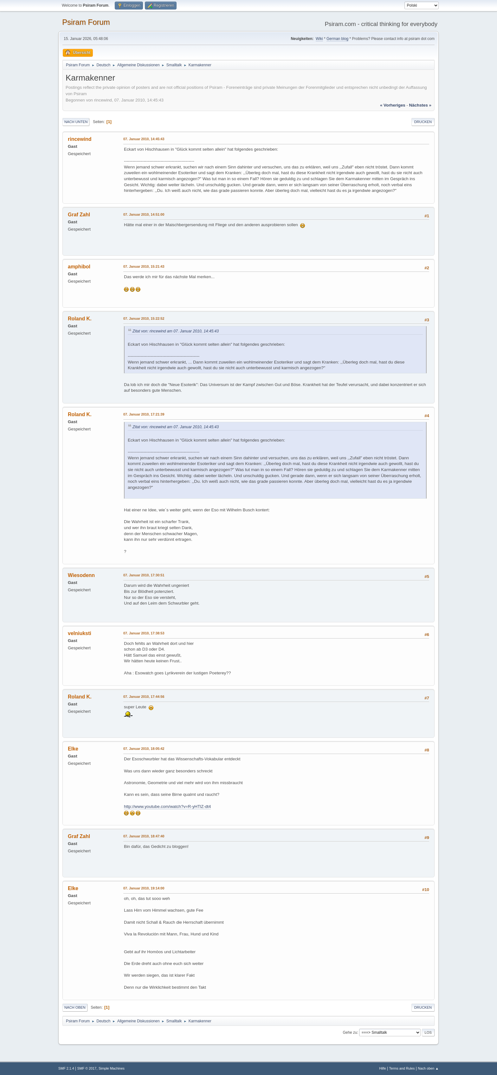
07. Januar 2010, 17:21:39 (143, 414)
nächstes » (420, 105)
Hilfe (382, 1068)
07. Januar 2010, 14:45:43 (143, 139)
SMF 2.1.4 (66, 1068)
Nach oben (75, 1007)
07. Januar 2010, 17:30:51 (143, 575)
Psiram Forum (86, 22)
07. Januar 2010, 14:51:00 (143, 214)
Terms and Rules (402, 1068)
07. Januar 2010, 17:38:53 (143, 633)
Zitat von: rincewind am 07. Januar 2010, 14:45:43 (175, 331)
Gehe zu (350, 1032)
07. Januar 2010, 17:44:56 (143, 696)
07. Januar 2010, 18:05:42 (143, 749)
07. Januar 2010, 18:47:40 (143, 836)
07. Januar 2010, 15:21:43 (143, 266)
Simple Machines (112, 1068)
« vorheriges (392, 105)
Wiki (319, 38)
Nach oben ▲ (428, 1068)
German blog (337, 38)
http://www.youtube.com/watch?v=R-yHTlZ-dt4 (167, 806)
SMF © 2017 (87, 1068)
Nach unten (75, 122)
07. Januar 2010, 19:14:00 (143, 888)
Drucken (423, 122)
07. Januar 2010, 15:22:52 (143, 318)
